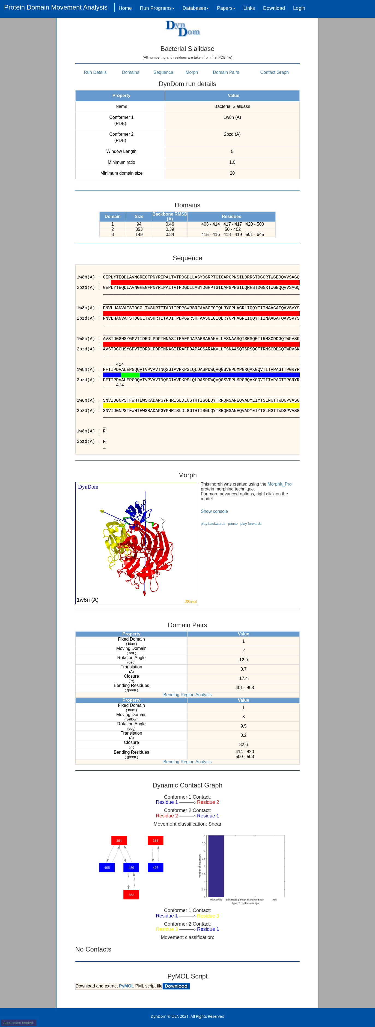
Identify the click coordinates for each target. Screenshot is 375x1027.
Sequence (163, 72)
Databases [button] (196, 8)
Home (125, 8)
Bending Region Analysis (187, 694)
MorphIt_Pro (279, 484)
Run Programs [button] (157, 8)
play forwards (250, 524)
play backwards (213, 524)
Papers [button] (226, 8)
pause (232, 524)
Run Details (95, 72)
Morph (192, 72)
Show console (214, 511)
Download (274, 8)
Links (249, 8)
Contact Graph (274, 72)
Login (299, 8)
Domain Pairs (226, 72)
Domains (130, 72)
